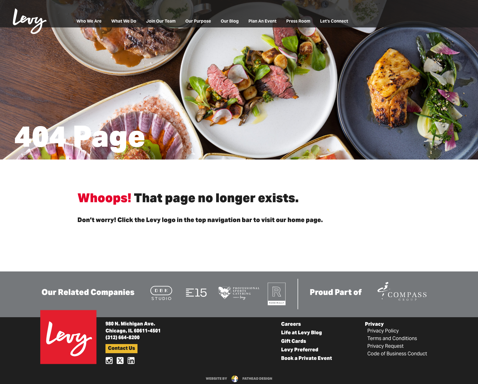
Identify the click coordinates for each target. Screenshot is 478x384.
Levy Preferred (299, 350)
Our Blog (230, 21)
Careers (291, 324)
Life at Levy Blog (301, 333)
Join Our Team (161, 21)
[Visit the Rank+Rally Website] (277, 293)
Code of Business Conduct (397, 354)
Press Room (298, 21)
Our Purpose (198, 21)
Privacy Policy (383, 331)
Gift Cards (293, 341)
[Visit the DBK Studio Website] (161, 292)
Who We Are (89, 21)
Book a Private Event (306, 358)
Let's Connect (334, 21)
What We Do (123, 21)
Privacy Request (385, 346)
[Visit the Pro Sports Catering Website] (238, 292)
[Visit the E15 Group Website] (196, 292)
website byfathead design (239, 378)
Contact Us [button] (121, 348)
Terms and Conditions (392, 339)
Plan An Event (262, 21)
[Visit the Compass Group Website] (402, 290)
